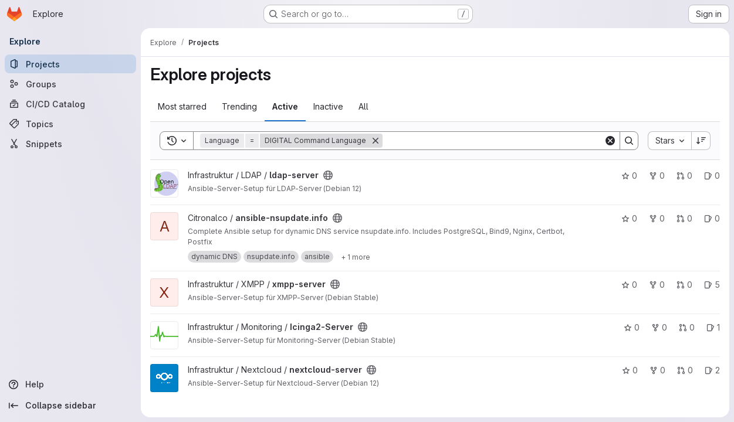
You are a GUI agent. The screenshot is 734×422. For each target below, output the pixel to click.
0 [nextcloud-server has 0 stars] (630, 370)
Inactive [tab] (328, 106)
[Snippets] (70, 143)
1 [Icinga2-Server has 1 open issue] (713, 327)
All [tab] (363, 106)
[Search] (493, 141)
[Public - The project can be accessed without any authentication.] (328, 175)
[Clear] (610, 141)
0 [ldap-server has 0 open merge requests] (684, 176)
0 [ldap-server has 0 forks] (657, 176)
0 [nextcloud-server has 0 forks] (657, 370)
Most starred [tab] (182, 106)
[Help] (70, 384)
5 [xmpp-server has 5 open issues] (712, 285)
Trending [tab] (239, 106)
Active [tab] (285, 106)
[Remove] (375, 141)
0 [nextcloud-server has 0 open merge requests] (685, 370)
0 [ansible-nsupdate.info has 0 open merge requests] (684, 218)
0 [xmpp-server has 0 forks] (657, 285)
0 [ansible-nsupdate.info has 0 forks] (657, 218)
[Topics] (70, 123)
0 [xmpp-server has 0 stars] (629, 285)
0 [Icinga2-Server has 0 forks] (659, 327)
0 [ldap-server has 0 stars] (629, 176)
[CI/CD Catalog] (70, 103)
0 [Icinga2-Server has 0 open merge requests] (687, 327)
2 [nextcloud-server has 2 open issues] (712, 370)
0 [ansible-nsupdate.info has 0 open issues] (712, 218)
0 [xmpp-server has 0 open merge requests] (684, 285)
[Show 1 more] (356, 257)
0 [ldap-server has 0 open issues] (712, 176)
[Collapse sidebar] (70, 405)
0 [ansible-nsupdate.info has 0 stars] (629, 218)
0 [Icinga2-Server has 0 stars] (632, 327)
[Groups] (70, 83)
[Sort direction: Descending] (701, 140)
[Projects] (70, 64)
